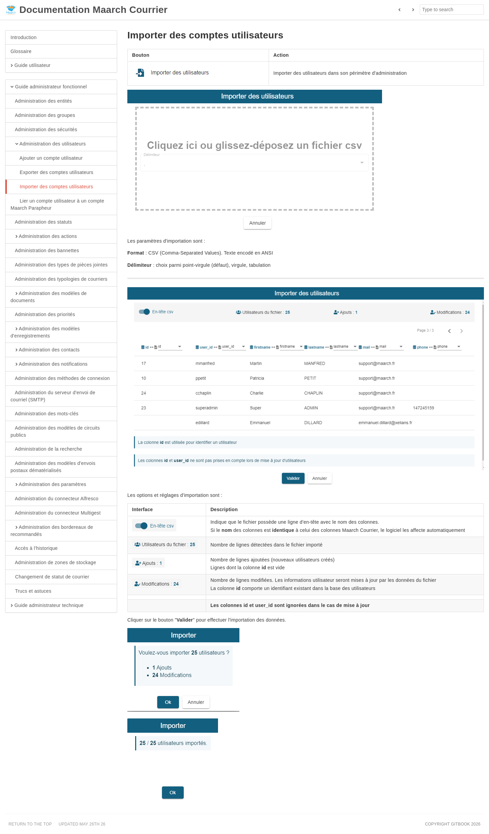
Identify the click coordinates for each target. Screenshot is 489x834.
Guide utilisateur (31, 65)
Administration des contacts (45, 350)
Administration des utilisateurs (48, 144)
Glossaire (21, 51)
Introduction (24, 37)
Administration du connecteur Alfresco (54, 499)
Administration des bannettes (45, 250)
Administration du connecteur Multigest (56, 513)
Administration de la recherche (46, 449)
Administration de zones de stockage (53, 562)
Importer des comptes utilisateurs (52, 187)
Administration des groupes (43, 115)
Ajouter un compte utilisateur (47, 158)
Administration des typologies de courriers (59, 279)
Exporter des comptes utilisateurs (52, 172)
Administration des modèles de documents (49, 296)
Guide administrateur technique (47, 605)
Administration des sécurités (44, 129)
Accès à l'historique (34, 548)
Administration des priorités (43, 314)
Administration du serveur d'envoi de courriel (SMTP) (53, 395)
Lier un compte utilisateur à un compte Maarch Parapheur (57, 204)
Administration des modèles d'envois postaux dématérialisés (53, 466)
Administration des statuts (41, 222)
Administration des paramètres (48, 484)
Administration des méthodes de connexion (60, 378)
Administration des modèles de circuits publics (55, 431)
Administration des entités (41, 101)
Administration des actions (44, 236)
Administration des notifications (49, 364)
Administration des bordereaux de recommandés (52, 530)
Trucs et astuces (31, 591)
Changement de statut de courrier (50, 577)
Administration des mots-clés (44, 414)
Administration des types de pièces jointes (59, 265)
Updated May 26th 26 (82, 824)
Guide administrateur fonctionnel (49, 87)
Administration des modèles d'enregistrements (45, 332)
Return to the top (30, 824)
